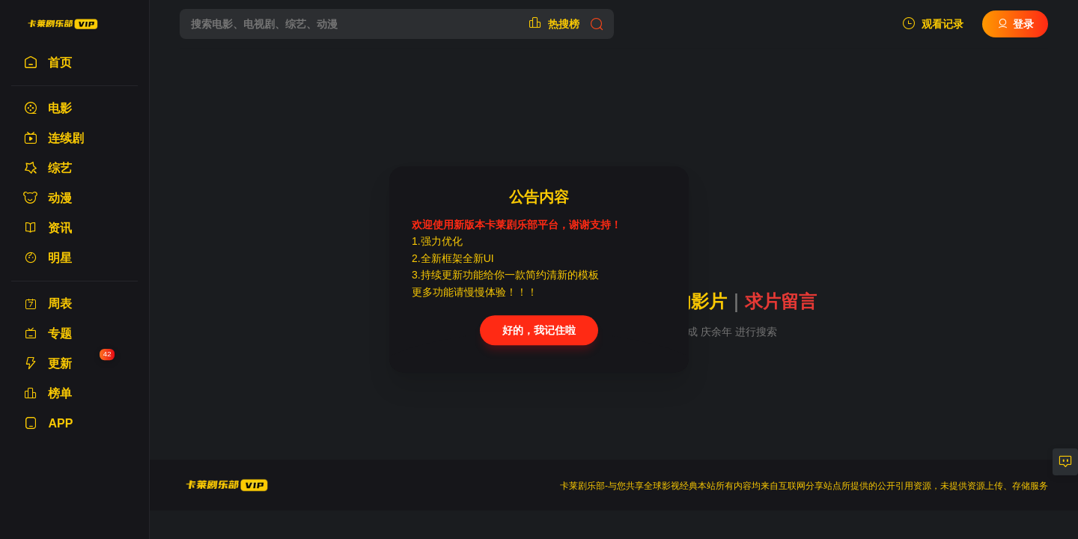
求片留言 (781, 301)
